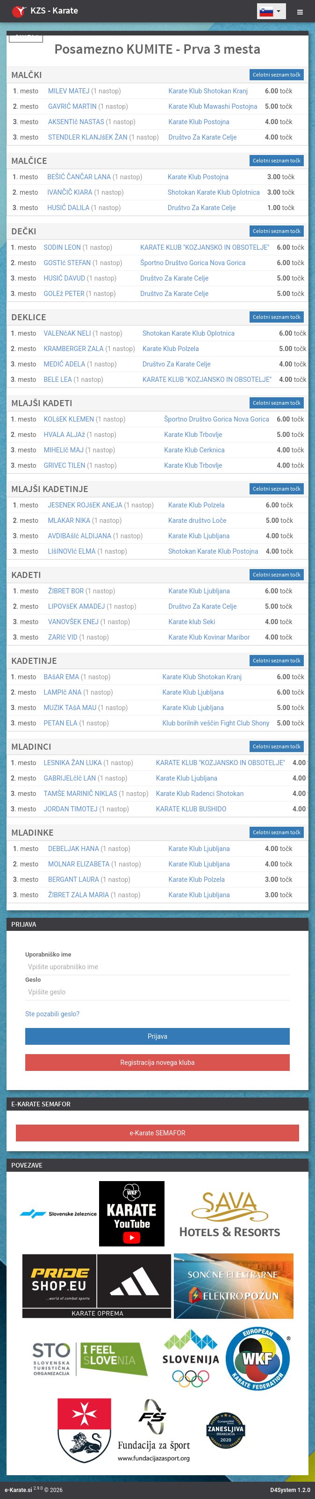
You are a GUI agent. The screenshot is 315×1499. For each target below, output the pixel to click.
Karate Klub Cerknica (194, 450)
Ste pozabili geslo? (52, 1014)
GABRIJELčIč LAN (70, 778)
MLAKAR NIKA (69, 520)
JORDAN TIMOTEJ (71, 809)
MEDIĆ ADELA (65, 364)
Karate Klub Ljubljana (198, 536)
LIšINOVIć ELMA (71, 551)
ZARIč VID (63, 637)
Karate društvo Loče (197, 520)
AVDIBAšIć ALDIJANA (79, 536)
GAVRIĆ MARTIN (72, 106)
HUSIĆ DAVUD (65, 278)
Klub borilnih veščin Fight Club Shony (216, 723)
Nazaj (26, 37)
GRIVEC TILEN (65, 465)
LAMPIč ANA (63, 692)
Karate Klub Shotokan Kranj (208, 91)
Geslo (33, 979)
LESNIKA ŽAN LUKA (73, 763)
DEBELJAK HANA (73, 848)
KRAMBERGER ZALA (74, 348)
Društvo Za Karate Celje (203, 137)
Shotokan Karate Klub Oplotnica (214, 192)
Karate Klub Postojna (199, 122)
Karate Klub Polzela (171, 348)
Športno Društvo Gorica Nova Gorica (192, 263)
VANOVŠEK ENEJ (73, 622)
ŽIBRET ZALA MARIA (78, 895)
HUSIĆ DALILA (68, 207)
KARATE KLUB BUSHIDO (191, 809)
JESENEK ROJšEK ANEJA (85, 505)
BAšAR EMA (61, 677)
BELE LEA (58, 379)
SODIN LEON (62, 247)
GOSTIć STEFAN (67, 263)
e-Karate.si (18, 1490)
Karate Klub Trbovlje (193, 434)
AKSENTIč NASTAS (76, 122)
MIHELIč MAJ (64, 450)
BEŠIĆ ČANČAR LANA (79, 177)
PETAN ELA (61, 723)
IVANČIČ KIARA (69, 192)
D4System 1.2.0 (290, 1490)
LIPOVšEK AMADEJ (76, 606)
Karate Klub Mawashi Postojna (213, 106)
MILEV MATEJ (69, 91)
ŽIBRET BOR (66, 591)
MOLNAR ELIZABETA (78, 864)
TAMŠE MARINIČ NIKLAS (80, 793)
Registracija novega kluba (158, 1062)
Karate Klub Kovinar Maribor (209, 637)
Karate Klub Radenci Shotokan (200, 793)
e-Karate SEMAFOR (158, 1133)
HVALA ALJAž (64, 434)
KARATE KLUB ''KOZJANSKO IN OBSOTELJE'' (204, 247)
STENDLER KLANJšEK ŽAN (88, 137)
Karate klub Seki (192, 622)
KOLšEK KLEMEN (69, 419)
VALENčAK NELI (67, 333)
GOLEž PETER (64, 293)
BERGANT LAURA (73, 879)
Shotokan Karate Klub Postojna (213, 551)
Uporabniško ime (48, 954)
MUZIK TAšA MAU (70, 707)
